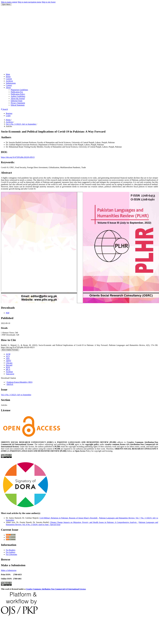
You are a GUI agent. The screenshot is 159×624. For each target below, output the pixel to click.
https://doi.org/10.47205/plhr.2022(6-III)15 (18, 157)
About (8, 87)
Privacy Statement (18, 103)
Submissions (11, 83)
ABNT (8, 361)
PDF (7, 313)
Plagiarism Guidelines (19, 90)
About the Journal (18, 98)
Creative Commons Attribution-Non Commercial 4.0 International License (56, 589)
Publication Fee (17, 92)
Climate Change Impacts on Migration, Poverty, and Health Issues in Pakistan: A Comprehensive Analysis (93, 522)
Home (8, 77)
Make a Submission (8, 570)
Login (8, 116)
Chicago (9, 363)
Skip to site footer (49, 2)
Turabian (9, 372)
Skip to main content (9, 2)
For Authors (10, 552)
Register (9, 113)
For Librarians (11, 554)
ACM (8, 354)
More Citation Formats (10, 350)
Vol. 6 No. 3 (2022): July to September (21, 124)
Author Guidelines (18, 96)
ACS (8, 356)
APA (8, 358)
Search (4, 109)
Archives (9, 81)
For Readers (10, 550)
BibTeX (9, 384)
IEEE (8, 367)
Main (8, 74)
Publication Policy (18, 94)
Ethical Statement (18, 105)
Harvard (9, 365)
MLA (8, 369)
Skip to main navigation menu (29, 2)
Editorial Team (16, 101)
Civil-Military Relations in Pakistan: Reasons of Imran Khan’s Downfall (68, 518)
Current (9, 79)
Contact (9, 85)
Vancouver (10, 374)
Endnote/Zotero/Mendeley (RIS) (19, 382)
